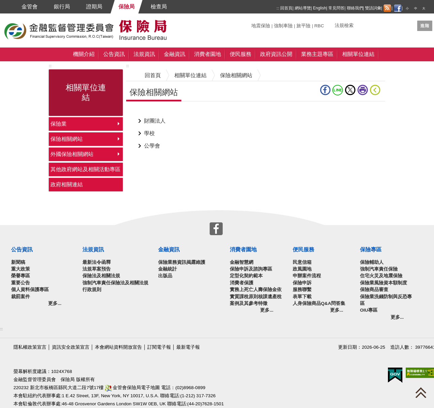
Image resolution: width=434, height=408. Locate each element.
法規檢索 (344, 25)
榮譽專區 (20, 275)
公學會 (152, 146)
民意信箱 (302, 262)
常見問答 (336, 8)
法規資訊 (144, 54)
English (319, 8)
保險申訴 (302, 282)
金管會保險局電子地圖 (132, 387)
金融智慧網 (241, 262)
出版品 (165, 275)
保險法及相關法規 (101, 275)
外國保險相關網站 (72, 154)
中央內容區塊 (142, 112)
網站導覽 (303, 8)
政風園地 (302, 269)
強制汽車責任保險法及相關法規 (115, 282)
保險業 (58, 124)
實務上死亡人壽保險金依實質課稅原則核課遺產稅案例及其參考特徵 (256, 296)
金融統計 (167, 269)
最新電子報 (188, 347)
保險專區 (371, 249)
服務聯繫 (302, 289)
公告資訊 (114, 54)
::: (278, 8)
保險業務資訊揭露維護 (181, 262)
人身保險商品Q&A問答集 (319, 303)
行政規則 (91, 289)
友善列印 (362, 90)
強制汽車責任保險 (379, 269)
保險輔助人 (372, 262)
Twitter (350, 90)
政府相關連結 (66, 184)
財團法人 (155, 121)
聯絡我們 (355, 8)
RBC (319, 25)
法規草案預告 (96, 269)
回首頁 (286, 8)
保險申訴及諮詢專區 (251, 269)
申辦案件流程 (307, 275)
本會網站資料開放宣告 (118, 347)
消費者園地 (207, 54)
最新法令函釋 (96, 262)
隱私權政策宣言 (29, 347)
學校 (149, 133)
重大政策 (20, 269)
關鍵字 (258, 23)
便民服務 (240, 54)
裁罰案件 (20, 296)
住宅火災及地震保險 (381, 275)
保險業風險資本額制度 (383, 282)
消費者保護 (241, 282)
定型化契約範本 (246, 275)
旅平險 (303, 25)
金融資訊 (174, 54)
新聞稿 (18, 262)
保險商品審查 (374, 289)
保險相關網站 (66, 139)
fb (325, 90)
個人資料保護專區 (30, 289)
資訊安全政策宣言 (70, 347)
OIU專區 (368, 310)
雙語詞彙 (373, 8)
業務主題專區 (317, 54)
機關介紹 (84, 54)
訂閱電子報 (159, 347)
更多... (54, 303)
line (337, 90)
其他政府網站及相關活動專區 (85, 169)
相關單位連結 (358, 54)
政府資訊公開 (276, 54)
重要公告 (20, 282)
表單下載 (302, 296)
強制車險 (283, 25)
